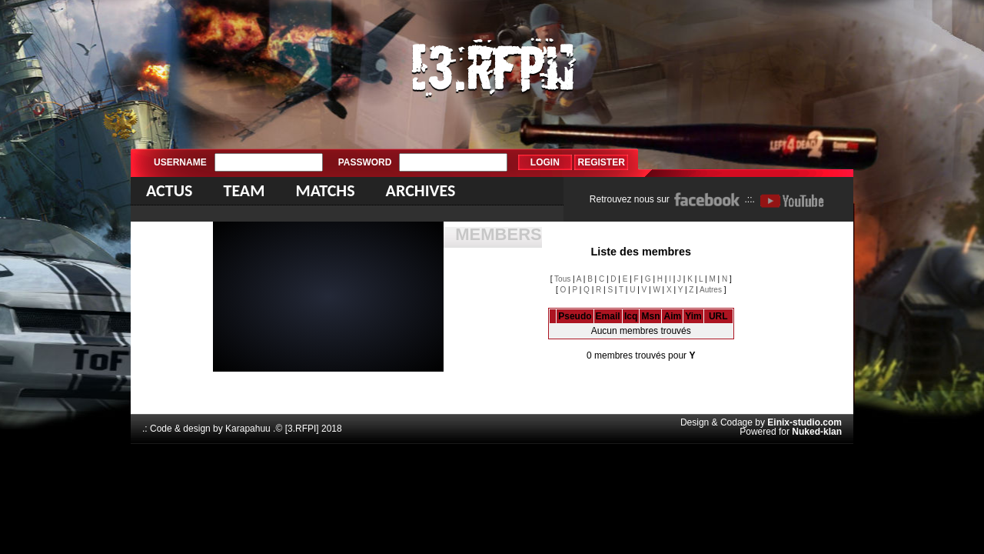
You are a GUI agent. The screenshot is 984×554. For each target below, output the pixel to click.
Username (180, 162)
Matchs (324, 190)
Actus (169, 190)
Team (243, 190)
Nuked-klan (817, 431)
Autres (711, 289)
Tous (562, 279)
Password (365, 162)
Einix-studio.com (804, 422)
